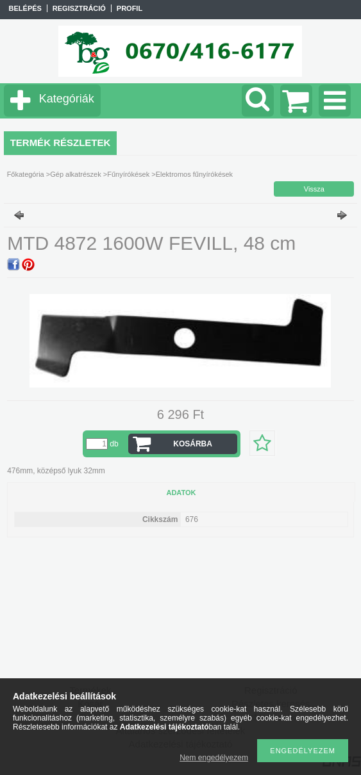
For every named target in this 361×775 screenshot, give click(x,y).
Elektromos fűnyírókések (194, 174)
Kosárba (192, 443)
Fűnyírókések (128, 174)
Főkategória (25, 174)
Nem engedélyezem (214, 757)
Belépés (25, 8)
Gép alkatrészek (75, 174)
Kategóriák (66, 98)
